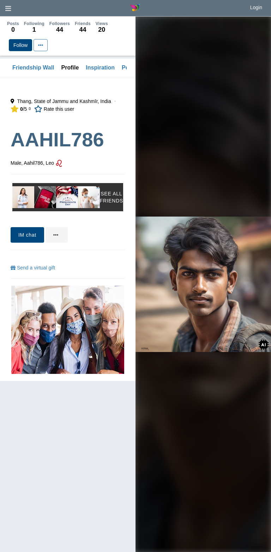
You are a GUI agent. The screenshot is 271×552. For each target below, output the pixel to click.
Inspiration (100, 68)
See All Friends (111, 197)
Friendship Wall (33, 68)
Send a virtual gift (33, 268)
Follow (20, 45)
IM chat (27, 235)
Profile (70, 68)
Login (256, 7)
